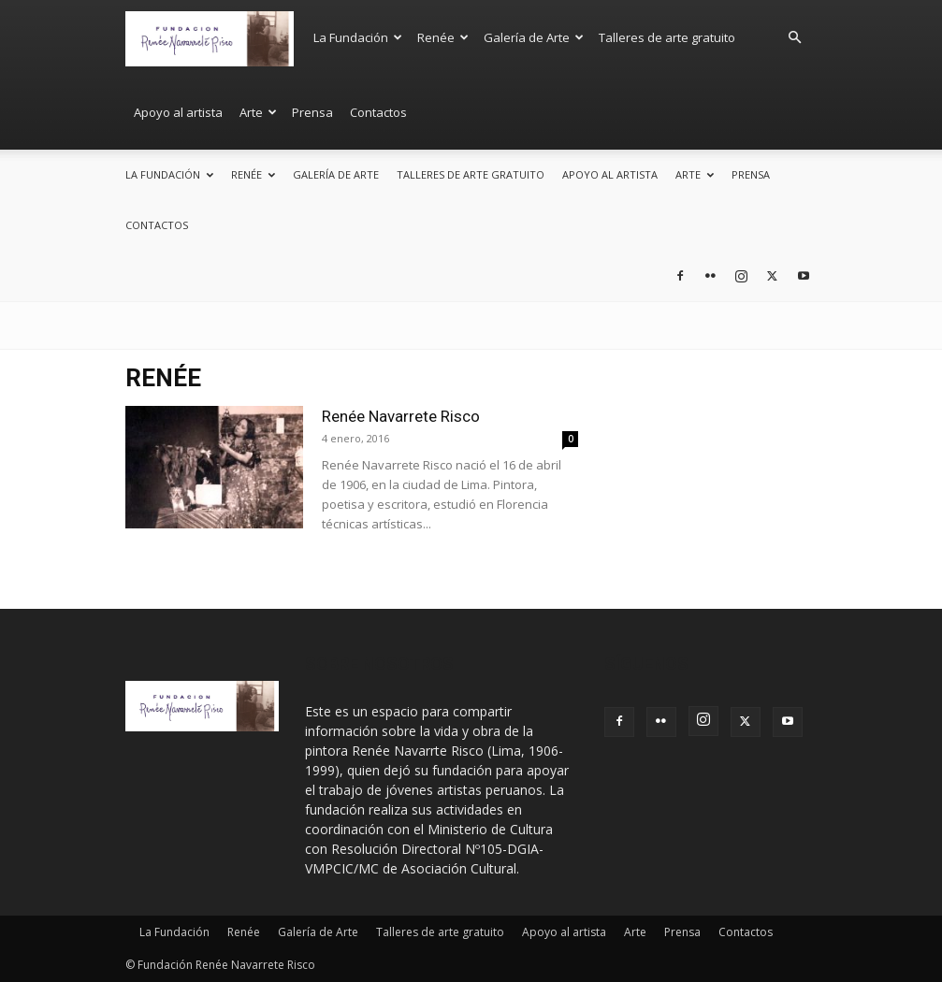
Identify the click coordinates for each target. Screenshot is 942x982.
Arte (258, 112)
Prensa (312, 112)
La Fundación (357, 37)
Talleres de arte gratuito (667, 37)
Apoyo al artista (178, 112)
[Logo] (215, 37)
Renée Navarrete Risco (401, 416)
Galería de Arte (534, 37)
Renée (443, 37)
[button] (795, 38)
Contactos (378, 112)
